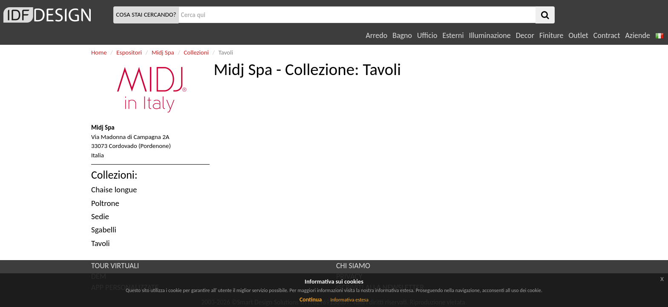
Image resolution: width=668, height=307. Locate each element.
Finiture (551, 35)
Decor (525, 35)
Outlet (578, 35)
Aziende (637, 35)
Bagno (402, 35)
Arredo (377, 35)
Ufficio (427, 35)
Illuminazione (490, 35)
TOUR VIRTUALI (115, 265)
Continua (310, 299)
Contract (606, 35)
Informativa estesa (349, 300)
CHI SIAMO (353, 265)
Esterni (453, 35)
